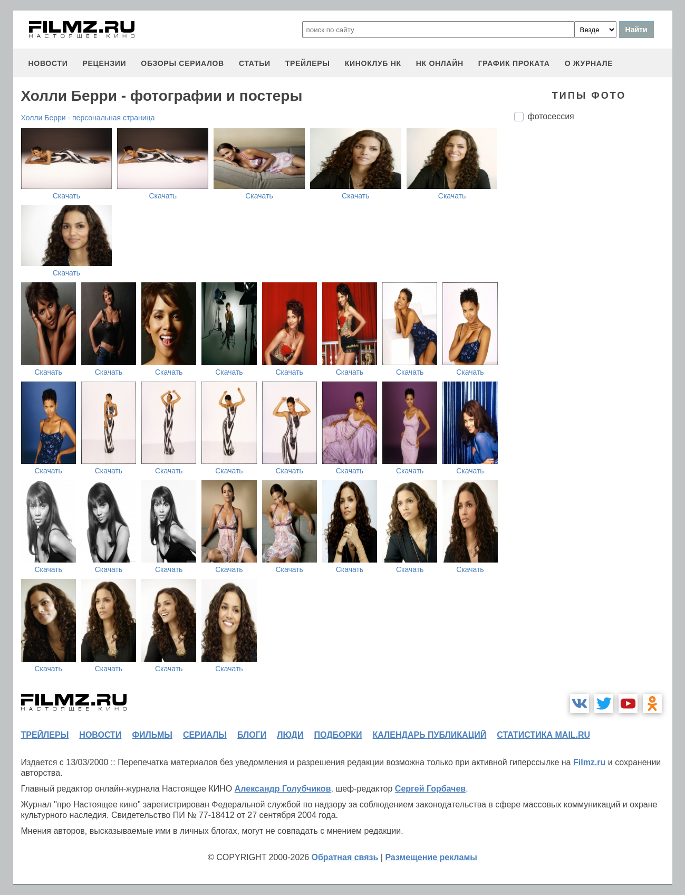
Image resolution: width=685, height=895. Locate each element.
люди (290, 734)
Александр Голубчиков (283, 788)
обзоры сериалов (182, 63)
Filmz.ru (589, 762)
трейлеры (307, 63)
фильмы (152, 734)
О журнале (589, 63)
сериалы (205, 734)
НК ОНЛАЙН (440, 63)
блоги (251, 734)
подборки (338, 734)
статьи (255, 63)
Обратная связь (345, 857)
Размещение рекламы (431, 857)
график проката (514, 63)
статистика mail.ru (543, 734)
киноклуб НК (373, 63)
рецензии (104, 63)
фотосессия (551, 116)
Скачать (67, 196)
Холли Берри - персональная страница (88, 117)
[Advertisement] (593, 306)
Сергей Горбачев (430, 788)
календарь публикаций (430, 734)
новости (48, 63)
